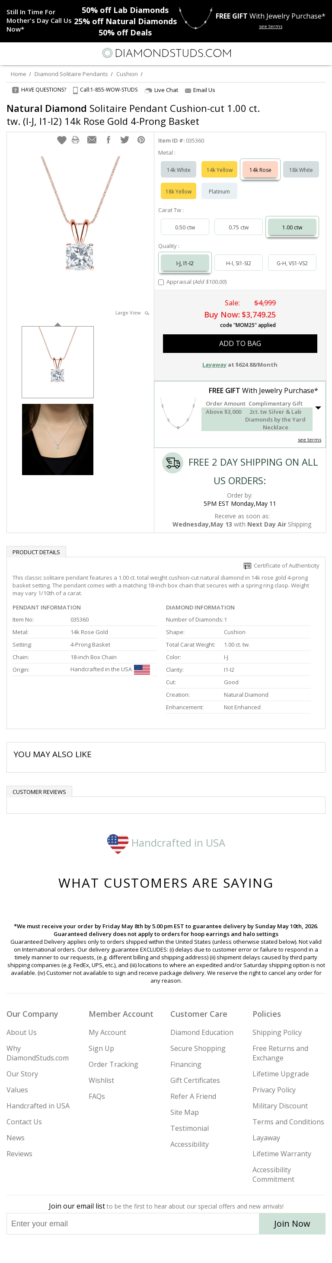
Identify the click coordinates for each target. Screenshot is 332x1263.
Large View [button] (132, 312)
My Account (107, 1032)
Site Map (184, 1112)
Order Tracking (113, 1064)
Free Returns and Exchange (280, 1053)
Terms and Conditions (288, 1122)
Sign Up (101, 1048)
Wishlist (101, 1080)
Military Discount (280, 1106)
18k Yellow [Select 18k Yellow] (179, 191)
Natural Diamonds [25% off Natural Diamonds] (125, 21)
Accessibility (189, 1144)
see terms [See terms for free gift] (270, 26)
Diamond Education (201, 1032)
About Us (21, 1032)
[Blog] (209, 1249)
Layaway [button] (214, 364)
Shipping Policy (277, 1032)
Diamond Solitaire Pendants (71, 74)
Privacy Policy (274, 1090)
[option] (58, 361)
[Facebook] (166, 1249)
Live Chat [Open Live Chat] (161, 90)
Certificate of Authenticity (281, 565)
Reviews (19, 1153)
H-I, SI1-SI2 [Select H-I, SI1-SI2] (238, 263)
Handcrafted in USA (166, 842)
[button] (62, 140)
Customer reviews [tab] (39, 792)
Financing (185, 1064)
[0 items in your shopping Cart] (321, 53)
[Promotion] (39, 20)
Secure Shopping (198, 1048)
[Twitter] (145, 1249)
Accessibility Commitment (273, 1174)
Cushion (127, 74)
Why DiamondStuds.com (37, 1053)
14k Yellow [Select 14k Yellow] (220, 170)
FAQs (97, 1096)
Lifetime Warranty (281, 1153)
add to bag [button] (240, 343)
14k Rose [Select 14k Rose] (260, 170)
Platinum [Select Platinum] (219, 191)
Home (18, 74)
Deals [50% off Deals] (125, 32)
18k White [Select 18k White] (301, 170)
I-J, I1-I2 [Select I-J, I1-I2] (185, 263)
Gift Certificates (195, 1080)
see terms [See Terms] (309, 439)
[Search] (27, 52)
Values (17, 1090)
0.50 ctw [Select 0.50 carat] (185, 227)
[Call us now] (303, 52)
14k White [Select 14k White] (179, 170)
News (15, 1137)
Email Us (200, 90)
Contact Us (24, 1122)
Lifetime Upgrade (280, 1074)
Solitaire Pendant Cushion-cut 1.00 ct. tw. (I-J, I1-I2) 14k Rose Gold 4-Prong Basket (133, 114)
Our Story (22, 1074)
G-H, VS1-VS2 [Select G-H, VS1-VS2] (292, 263)
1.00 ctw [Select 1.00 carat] (292, 227)
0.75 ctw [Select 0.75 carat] (239, 227)
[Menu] (10, 53)
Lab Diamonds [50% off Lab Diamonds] (125, 10)
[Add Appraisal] (161, 282)
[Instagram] (122, 1249)
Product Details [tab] (36, 552)
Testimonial (189, 1128)
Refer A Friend (193, 1096)
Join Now (292, 1223)
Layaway (266, 1137)
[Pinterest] (186, 1249)
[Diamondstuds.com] (166, 54)
